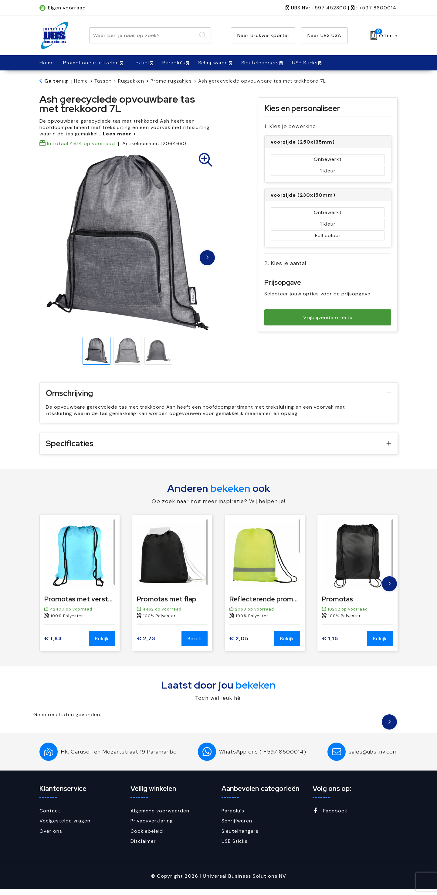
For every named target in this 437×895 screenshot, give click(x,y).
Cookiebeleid (146, 837)
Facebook (330, 816)
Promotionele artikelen (91, 63)
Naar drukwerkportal (263, 35)
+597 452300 (329, 8)
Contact (49, 816)
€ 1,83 (53, 644)
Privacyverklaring (151, 827)
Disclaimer (143, 847)
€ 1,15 (330, 644)
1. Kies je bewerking (290, 126)
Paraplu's (173, 63)
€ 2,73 (146, 644)
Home (81, 81)
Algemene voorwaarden (159, 816)
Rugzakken (131, 81)
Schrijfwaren (213, 63)
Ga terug (56, 81)
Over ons (50, 837)
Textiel (140, 63)
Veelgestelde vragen (64, 827)
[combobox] (143, 35)
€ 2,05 (239, 644)
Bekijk (102, 645)
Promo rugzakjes (171, 81)
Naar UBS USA (324, 35)
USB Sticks (304, 63)
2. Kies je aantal (285, 263)
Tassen (103, 81)
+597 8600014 (377, 8)
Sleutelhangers (260, 63)
